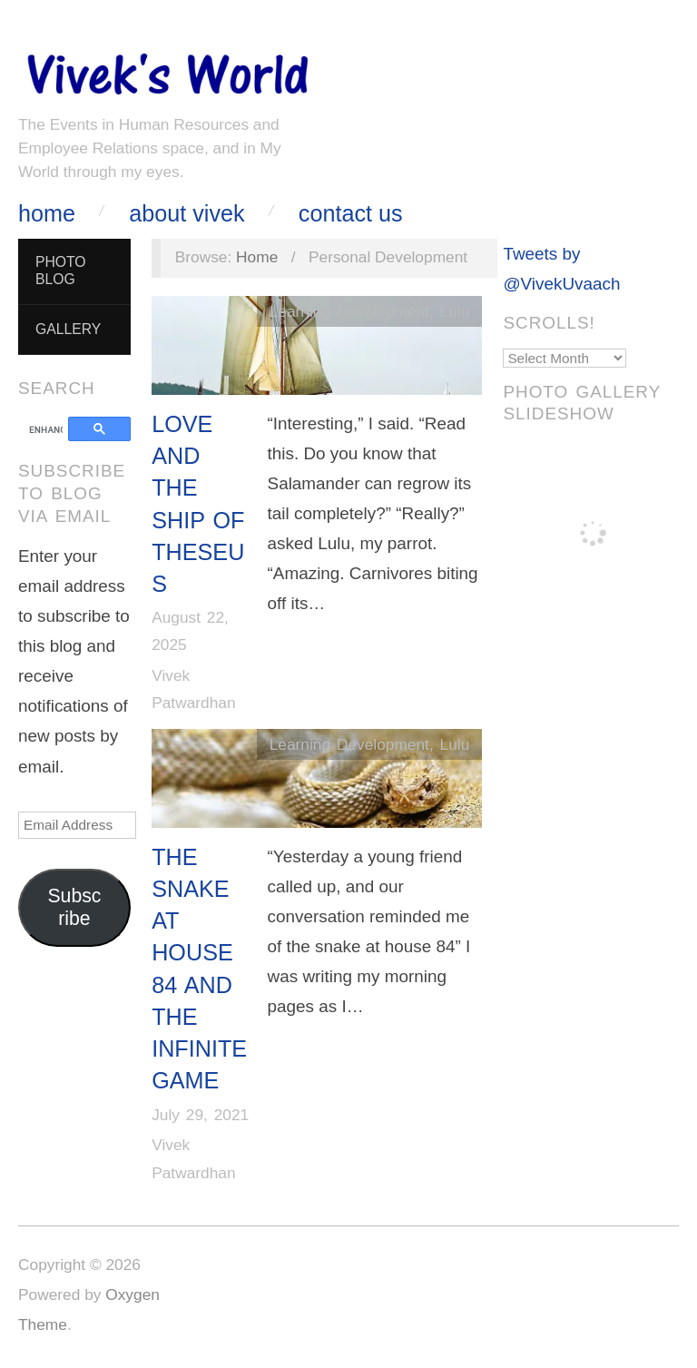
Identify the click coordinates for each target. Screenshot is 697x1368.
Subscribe (74, 907)
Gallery (68, 329)
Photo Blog (60, 270)
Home (46, 213)
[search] (46, 430)
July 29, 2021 (200, 1115)
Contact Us (351, 213)
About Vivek (186, 213)
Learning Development (349, 311)
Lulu (455, 311)
